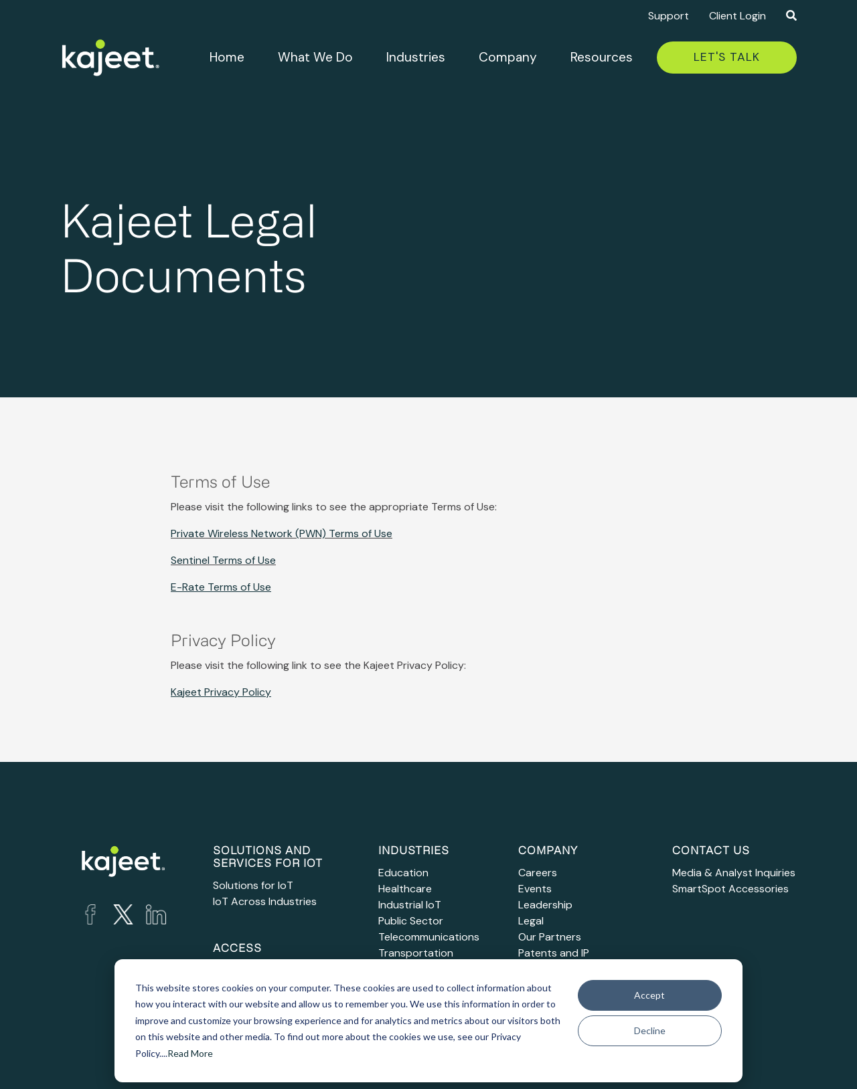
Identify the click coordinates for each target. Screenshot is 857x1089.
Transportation (415, 953)
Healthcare (405, 889)
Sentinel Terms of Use (223, 560)
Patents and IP (553, 953)
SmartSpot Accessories (730, 889)
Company (508, 57)
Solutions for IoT (253, 885)
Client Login (737, 16)
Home (227, 57)
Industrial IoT (409, 905)
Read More (190, 1053)
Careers (537, 873)
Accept (649, 995)
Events (535, 889)
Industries (415, 57)
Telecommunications (428, 937)
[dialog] (428, 1020)
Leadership (545, 905)
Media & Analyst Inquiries (733, 873)
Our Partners (549, 937)
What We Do (315, 57)
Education (403, 873)
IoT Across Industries (265, 901)
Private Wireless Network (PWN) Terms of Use (281, 533)
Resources (601, 57)
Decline (650, 1030)
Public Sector (410, 921)
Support (668, 16)
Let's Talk (727, 57)
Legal (531, 921)
